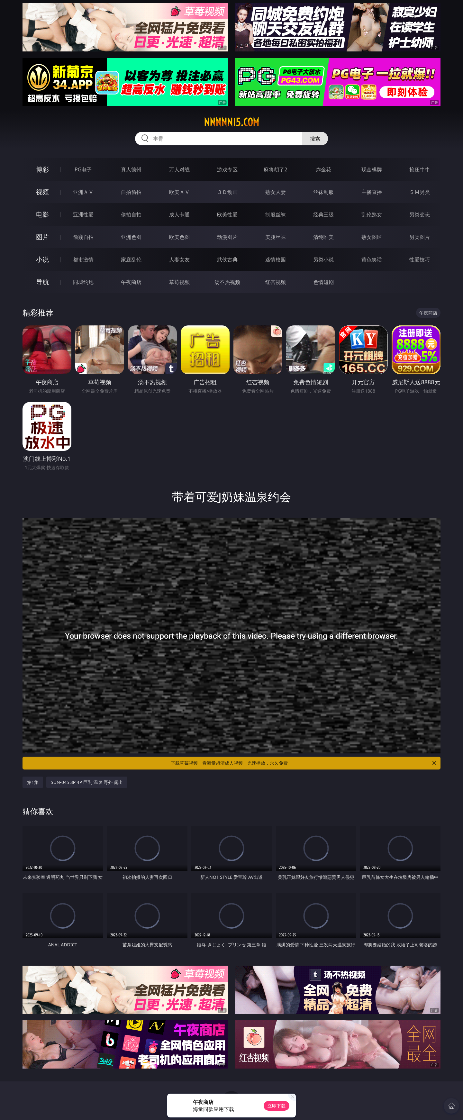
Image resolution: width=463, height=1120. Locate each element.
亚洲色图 (131, 237)
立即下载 (277, 1106)
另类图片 (419, 237)
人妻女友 (179, 259)
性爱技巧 (419, 259)
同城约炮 (83, 282)
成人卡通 (179, 214)
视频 (42, 191)
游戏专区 (227, 169)
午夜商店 (131, 282)
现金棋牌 (371, 169)
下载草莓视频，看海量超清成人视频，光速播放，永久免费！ (304, 763)
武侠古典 (227, 259)
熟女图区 (371, 237)
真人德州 (131, 169)
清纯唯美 (323, 237)
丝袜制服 (323, 192)
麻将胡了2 (275, 169)
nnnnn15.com (231, 122)
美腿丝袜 (275, 237)
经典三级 (323, 214)
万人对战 (179, 169)
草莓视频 (179, 282)
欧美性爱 (227, 214)
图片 (42, 236)
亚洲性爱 (83, 214)
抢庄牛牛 (419, 169)
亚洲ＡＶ (83, 192)
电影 (42, 214)
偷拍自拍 (131, 214)
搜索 (315, 138)
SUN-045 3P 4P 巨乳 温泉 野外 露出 (87, 782)
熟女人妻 (275, 192)
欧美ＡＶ (179, 192)
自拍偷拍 (131, 192)
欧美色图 (179, 237)
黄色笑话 (371, 259)
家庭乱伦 (131, 259)
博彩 (42, 169)
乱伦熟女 (371, 214)
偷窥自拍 (83, 237)
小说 (42, 259)
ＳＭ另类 (419, 192)
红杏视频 (275, 282)
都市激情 (83, 259)
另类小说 (323, 259)
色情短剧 (323, 282)
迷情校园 (275, 259)
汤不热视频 (227, 282)
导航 (42, 282)
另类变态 (419, 214)
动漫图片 (227, 237)
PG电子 (83, 169)
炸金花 (323, 169)
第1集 (33, 782)
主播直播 (371, 192)
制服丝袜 (275, 214)
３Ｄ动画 (227, 192)
